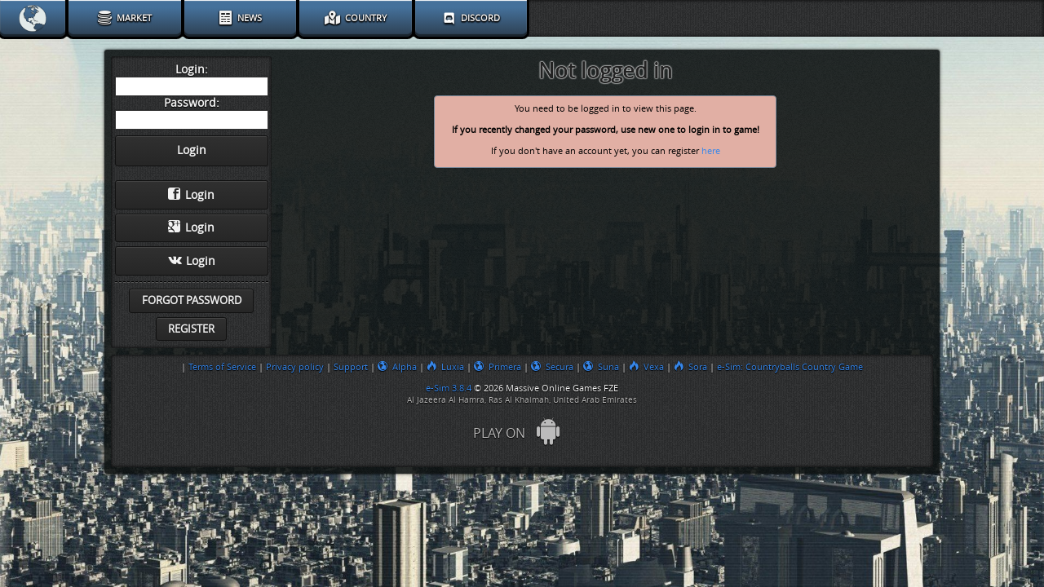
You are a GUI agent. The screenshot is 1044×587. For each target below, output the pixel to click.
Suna (601, 367)
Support (351, 367)
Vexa (646, 367)
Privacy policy (295, 367)
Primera (497, 367)
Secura (552, 367)
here (710, 151)
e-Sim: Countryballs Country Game (790, 367)
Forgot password (191, 300)
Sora (690, 367)
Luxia (445, 367)
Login (191, 195)
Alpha (397, 367)
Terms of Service (222, 367)
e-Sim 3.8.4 (448, 388)
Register (191, 329)
